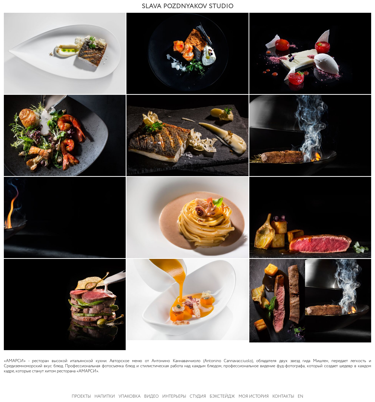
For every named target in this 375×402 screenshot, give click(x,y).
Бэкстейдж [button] (222, 397)
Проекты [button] (81, 397)
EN (300, 397)
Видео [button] (151, 397)
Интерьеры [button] (174, 397)
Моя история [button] (254, 397)
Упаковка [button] (130, 397)
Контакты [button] (283, 397)
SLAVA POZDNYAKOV (187, 6)
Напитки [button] (104, 397)
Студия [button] (198, 397)
